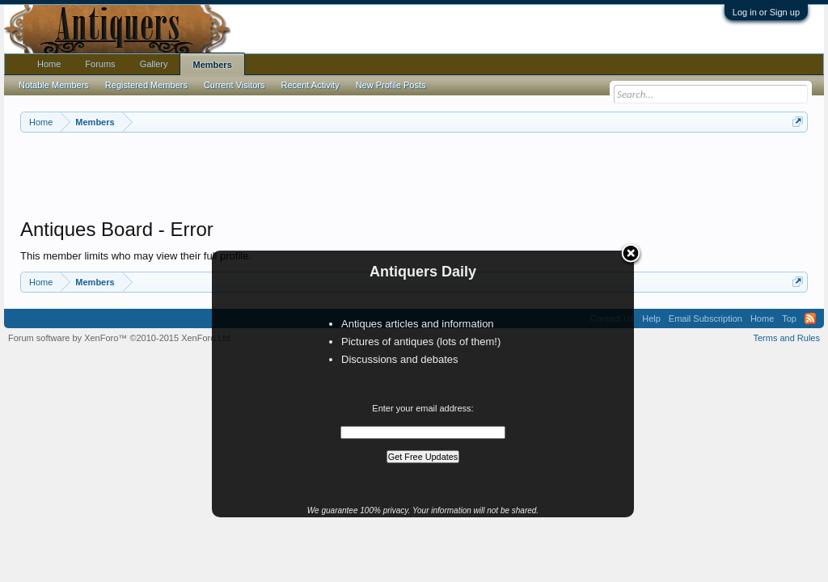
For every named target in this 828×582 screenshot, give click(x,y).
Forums (100, 64)
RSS (810, 318)
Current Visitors (234, 85)
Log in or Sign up (766, 12)
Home (49, 64)
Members (211, 65)
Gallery (154, 64)
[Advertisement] (414, 177)
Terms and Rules (786, 338)
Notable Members (54, 85)
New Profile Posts (391, 85)
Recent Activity (310, 85)
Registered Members (146, 85)
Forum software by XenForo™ (120, 338)
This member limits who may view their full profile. (135, 256)
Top (789, 318)
